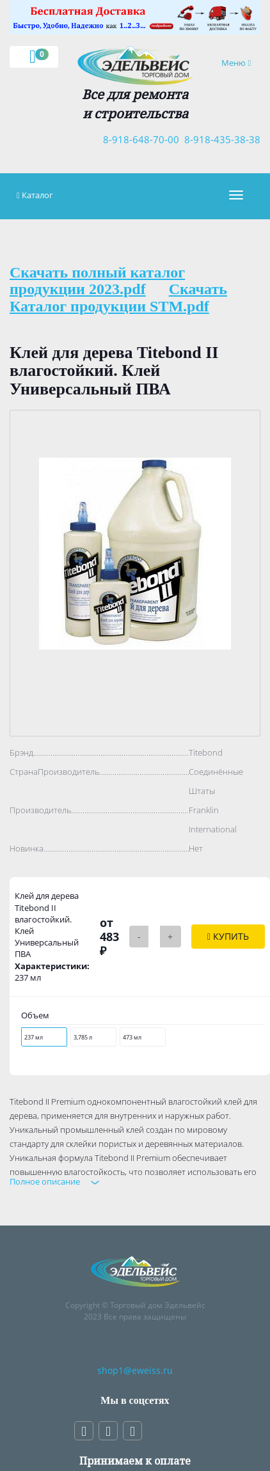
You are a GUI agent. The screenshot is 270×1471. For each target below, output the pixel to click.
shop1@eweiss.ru (135, 1370)
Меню (240, 62)
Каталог (37, 195)
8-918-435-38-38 (219, 139)
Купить (228, 936)
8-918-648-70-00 (138, 139)
